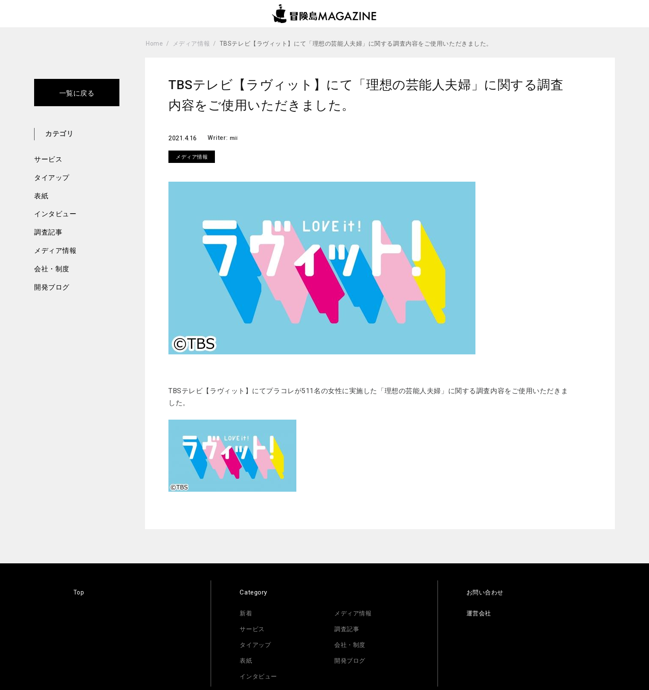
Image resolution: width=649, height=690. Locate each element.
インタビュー (55, 214)
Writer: (218, 137)
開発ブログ (52, 287)
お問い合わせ (486, 592)
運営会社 (479, 613)
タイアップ (52, 178)
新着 (246, 613)
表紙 (41, 196)
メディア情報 (55, 250)
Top (79, 592)
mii (234, 137)
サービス (48, 159)
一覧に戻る (77, 93)
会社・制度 (52, 269)
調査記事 (48, 232)
